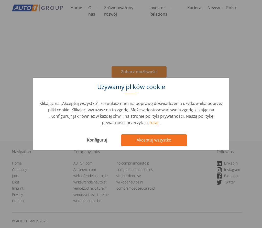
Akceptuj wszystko (154, 140)
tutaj (154, 122)
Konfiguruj (97, 140)
